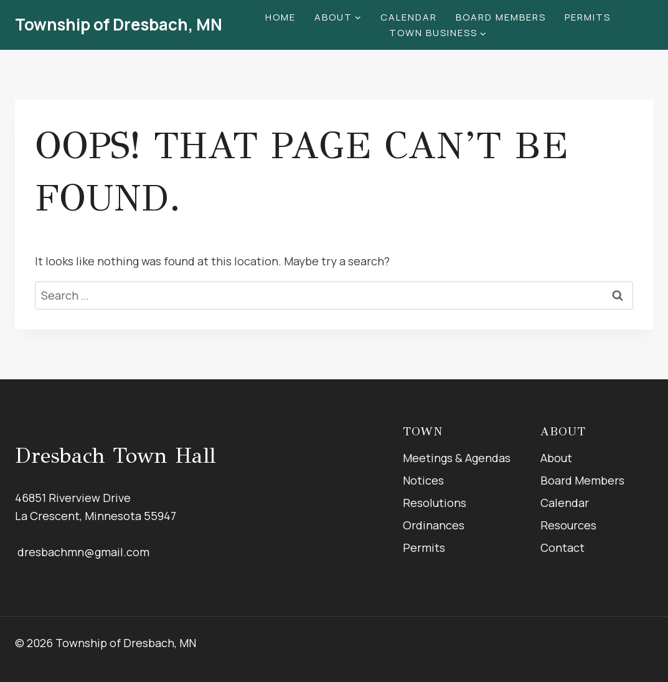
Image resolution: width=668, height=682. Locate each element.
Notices (423, 480)
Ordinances (433, 525)
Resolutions (434, 502)
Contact (562, 547)
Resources (568, 525)
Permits (588, 17)
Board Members (501, 17)
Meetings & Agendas (456, 457)
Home (280, 17)
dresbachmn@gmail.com (82, 551)
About (556, 457)
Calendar (408, 17)
